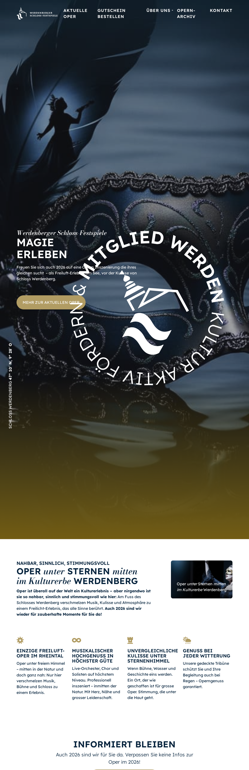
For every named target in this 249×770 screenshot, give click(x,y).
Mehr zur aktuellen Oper (51, 302)
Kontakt (221, 10)
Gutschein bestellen (112, 13)
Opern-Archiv (186, 13)
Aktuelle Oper (75, 13)
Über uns (158, 10)
